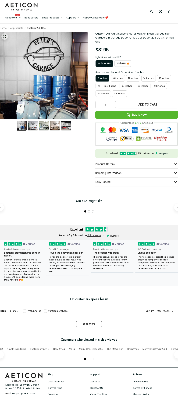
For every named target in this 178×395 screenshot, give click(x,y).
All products (16, 28)
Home (3, 28)
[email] (24, 378)
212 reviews (94, 228)
